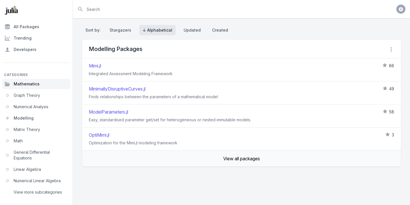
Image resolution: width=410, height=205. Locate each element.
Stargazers (120, 30)
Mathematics (22, 84)
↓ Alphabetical (157, 30)
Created (220, 30)
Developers (20, 49)
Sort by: (94, 30)
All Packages (22, 27)
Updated (192, 30)
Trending (18, 38)
